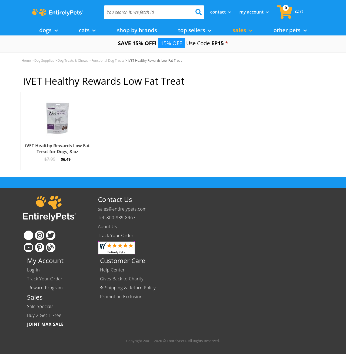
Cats (87, 30)
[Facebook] (28, 235)
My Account (254, 12)
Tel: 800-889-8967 (117, 218)
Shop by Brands (137, 30)
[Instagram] (39, 235)
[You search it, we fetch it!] (146, 12)
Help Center (112, 270)
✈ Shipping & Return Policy (128, 288)
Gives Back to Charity (122, 279)
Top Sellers (194, 30)
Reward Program (45, 288)
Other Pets (290, 30)
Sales (242, 30)
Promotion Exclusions (122, 297)
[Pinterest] (39, 247)
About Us (107, 227)
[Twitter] (50, 235)
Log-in (33, 270)
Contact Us (115, 199)
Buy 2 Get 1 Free (44, 315)
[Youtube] (28, 247)
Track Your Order (116, 235)
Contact (220, 12)
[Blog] (50, 247)
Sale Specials (40, 306)
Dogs (48, 30)
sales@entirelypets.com (122, 209)
